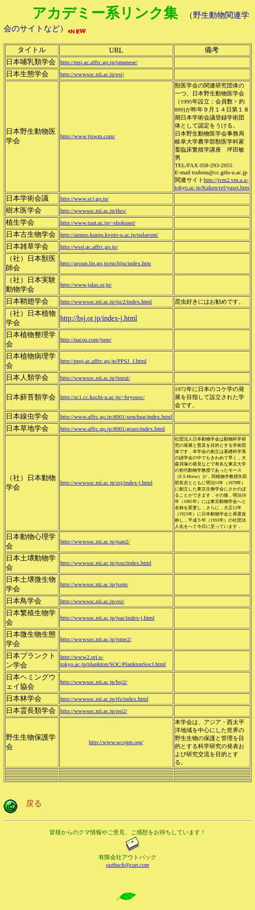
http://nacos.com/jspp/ (85, 339)
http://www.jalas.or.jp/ (86, 284)
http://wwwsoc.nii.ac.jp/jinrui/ (95, 378)
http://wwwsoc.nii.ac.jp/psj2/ (94, 711)
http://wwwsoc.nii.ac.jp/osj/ (92, 601)
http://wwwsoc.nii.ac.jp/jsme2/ (96, 639)
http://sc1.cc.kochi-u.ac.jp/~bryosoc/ (102, 397)
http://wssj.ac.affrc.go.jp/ (89, 246)
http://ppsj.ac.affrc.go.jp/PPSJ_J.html (103, 361)
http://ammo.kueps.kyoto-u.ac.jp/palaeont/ (109, 234)
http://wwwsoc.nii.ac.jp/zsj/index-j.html (106, 482)
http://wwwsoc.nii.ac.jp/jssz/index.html (105, 563)
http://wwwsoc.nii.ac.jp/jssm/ (94, 584)
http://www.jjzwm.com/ (87, 136)
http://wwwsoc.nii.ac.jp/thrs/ (93, 210)
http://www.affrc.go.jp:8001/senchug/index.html (116, 416)
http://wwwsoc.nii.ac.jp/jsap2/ (95, 541)
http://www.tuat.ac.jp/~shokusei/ (98, 222)
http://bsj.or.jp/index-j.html (98, 318)
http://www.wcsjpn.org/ (116, 742)
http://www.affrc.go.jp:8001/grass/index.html (112, 428)
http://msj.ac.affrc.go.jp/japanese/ (99, 62)
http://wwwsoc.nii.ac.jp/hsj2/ (94, 682)
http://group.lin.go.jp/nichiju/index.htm (105, 263)
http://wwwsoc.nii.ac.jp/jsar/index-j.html (107, 617)
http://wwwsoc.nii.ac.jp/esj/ (92, 74)
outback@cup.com (127, 864)
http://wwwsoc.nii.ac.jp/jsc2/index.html (106, 301)
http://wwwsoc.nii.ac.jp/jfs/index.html (104, 699)
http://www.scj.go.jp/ (84, 198)
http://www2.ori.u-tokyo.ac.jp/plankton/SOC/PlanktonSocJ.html (113, 660)
